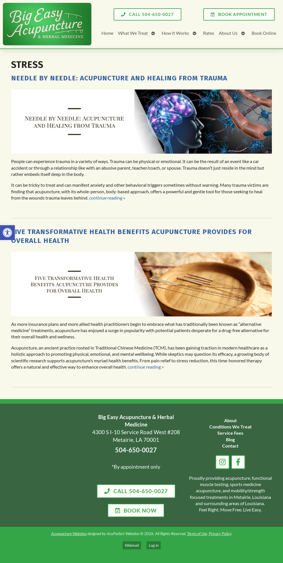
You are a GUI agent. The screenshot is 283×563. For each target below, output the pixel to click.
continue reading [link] (107, 197)
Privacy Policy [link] (220, 533)
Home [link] (107, 33)
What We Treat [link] (133, 33)
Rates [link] (208, 33)
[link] (7, 232)
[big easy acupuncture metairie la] (47, 465)
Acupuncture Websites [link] (69, 533)
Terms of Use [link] (197, 533)
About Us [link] (228, 33)
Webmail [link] (132, 545)
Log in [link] (153, 545)
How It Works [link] (175, 33)
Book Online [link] (264, 33)
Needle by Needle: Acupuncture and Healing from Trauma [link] (119, 78)
